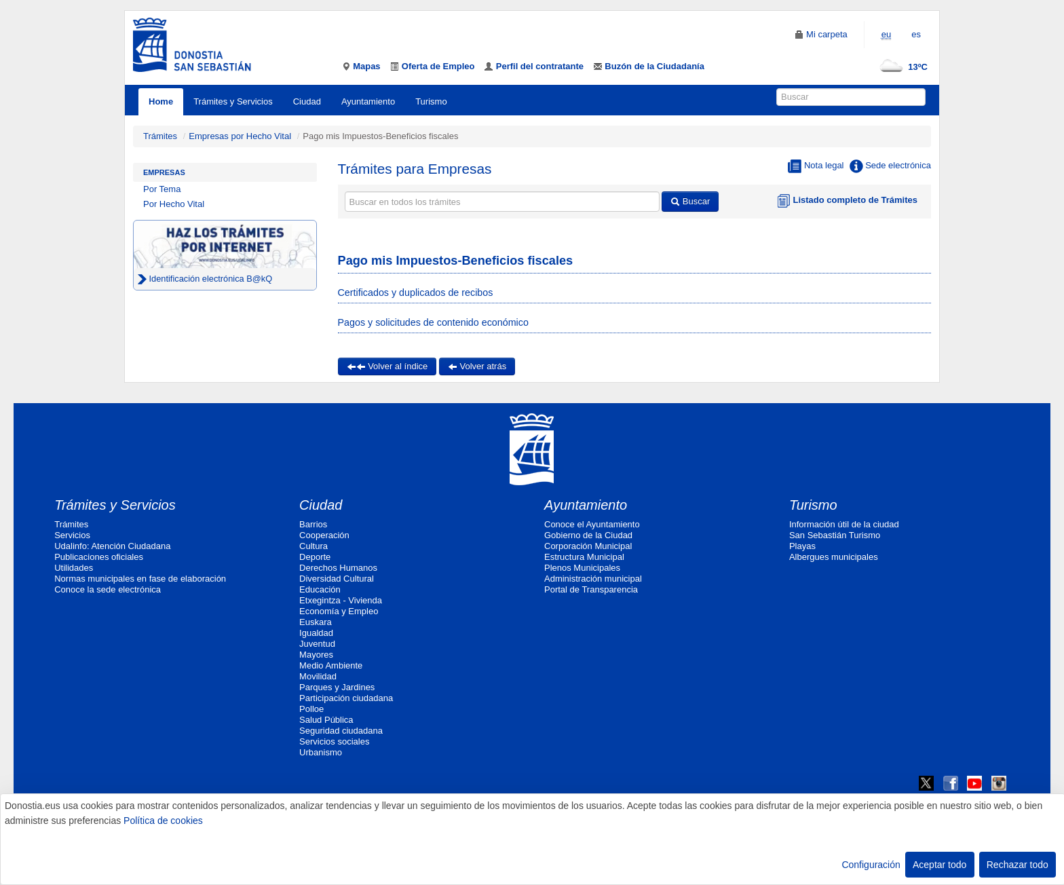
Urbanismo (320, 752)
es (916, 34)
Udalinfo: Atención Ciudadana (112, 546)
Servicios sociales (334, 741)
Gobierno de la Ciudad (588, 535)
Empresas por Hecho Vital (241, 136)
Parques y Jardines (337, 687)
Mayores (316, 654)
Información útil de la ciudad (844, 524)
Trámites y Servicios (233, 101)
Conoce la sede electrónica (107, 589)
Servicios (72, 535)
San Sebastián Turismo (834, 535)
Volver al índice (387, 366)
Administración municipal (593, 578)
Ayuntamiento (368, 101)
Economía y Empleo (338, 611)
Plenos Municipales (582, 568)
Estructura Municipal (584, 557)
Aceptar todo (939, 864)
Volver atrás (477, 366)
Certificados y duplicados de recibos (415, 292)
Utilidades (73, 568)
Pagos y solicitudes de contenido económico (433, 322)
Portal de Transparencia (591, 589)
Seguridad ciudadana (341, 731)
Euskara (315, 622)
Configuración (870, 864)
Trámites (160, 136)
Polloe (311, 709)
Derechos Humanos (338, 568)
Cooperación (324, 535)
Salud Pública (326, 720)
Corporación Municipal (588, 546)
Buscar (690, 201)
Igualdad (316, 633)
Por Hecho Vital (173, 204)
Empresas (164, 172)
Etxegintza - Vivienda (340, 600)
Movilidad (318, 676)
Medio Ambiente (330, 665)
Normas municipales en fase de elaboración (140, 578)
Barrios (313, 524)
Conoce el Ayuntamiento (592, 524)
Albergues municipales (833, 557)
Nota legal (815, 166)
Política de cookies (163, 820)
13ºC (901, 67)
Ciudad (307, 101)
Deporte (314, 557)
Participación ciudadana (346, 698)
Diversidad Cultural (336, 578)
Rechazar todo (1017, 864)
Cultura (313, 546)
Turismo (430, 101)
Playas (802, 546)
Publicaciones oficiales (98, 557)
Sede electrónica (890, 166)
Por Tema (161, 189)
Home (161, 101)
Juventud (317, 644)
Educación (320, 589)
